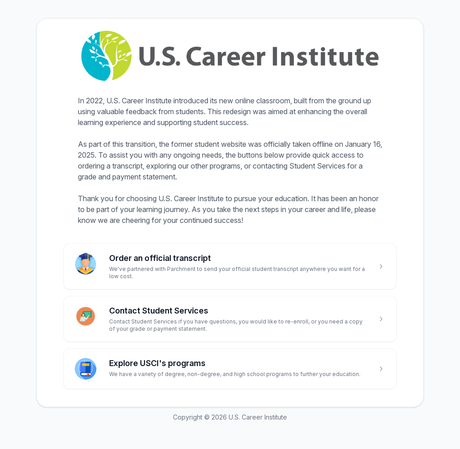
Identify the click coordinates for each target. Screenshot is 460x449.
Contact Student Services (158, 310)
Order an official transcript (160, 258)
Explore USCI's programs (157, 363)
